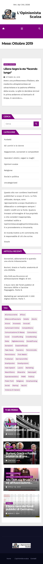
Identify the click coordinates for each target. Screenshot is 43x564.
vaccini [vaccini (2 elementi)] (24, 385)
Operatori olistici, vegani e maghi (19, 158)
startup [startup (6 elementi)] (15, 385)
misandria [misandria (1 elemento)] (21, 372)
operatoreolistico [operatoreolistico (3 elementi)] (11, 377)
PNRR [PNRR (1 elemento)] (23, 377)
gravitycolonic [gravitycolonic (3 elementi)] (23, 363)
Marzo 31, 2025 (14, 434)
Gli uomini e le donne (14, 146)
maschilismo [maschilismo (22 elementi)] (10, 372)
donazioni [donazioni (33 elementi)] (9, 346)
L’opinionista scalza (22, 558)
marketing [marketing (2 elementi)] (29, 368)
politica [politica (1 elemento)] (31, 377)
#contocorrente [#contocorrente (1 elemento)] (11, 315)
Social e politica (9, 64)
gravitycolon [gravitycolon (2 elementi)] (10, 363)
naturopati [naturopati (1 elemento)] (32, 372)
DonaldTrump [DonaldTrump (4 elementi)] (32, 341)
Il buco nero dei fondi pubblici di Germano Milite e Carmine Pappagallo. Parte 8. (19, 287)
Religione (8, 170)
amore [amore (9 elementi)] (7, 323)
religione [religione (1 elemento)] (19, 381)
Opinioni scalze (11, 164)
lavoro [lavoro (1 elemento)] (20, 368)
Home (9, 558)
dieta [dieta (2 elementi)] (7, 341)
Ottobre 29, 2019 (13, 77)
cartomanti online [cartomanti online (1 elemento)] (12, 328)
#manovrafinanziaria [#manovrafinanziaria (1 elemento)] (13, 319)
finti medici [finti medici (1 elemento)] (22, 354)
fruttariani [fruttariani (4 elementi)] (9, 359)
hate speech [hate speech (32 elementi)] (10, 368)
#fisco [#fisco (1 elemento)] (22, 315)
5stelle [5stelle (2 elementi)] (26, 319)
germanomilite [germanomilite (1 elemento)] (21, 359)
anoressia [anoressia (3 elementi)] (16, 323)
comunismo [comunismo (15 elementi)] (32, 332)
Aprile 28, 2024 (14, 487)
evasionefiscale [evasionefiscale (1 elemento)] (21, 346)
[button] (39, 28)
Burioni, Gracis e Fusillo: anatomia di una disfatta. (21, 456)
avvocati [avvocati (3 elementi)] (26, 323)
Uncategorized (10, 183)
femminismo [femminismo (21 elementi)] (10, 354)
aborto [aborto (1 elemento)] (34, 319)
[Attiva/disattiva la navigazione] (21, 28)
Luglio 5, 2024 (14, 460)
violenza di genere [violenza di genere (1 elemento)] (12, 390)
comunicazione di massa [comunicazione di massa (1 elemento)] (14, 332)
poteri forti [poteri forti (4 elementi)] (9, 381)
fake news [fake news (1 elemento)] (9, 350)
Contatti (33, 558)
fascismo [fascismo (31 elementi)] (20, 350)
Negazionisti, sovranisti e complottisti (21, 152)
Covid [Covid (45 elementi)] (7, 337)
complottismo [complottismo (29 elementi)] (27, 328)
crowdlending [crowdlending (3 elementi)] (31, 337)
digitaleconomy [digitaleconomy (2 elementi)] (18, 341)
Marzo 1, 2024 (13, 513)
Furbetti (7, 139)
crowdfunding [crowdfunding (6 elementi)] (17, 337)
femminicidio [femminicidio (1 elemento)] (31, 350)
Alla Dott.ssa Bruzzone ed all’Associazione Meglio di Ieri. (20, 482)
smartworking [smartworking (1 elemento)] (31, 381)
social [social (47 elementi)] (7, 385)
